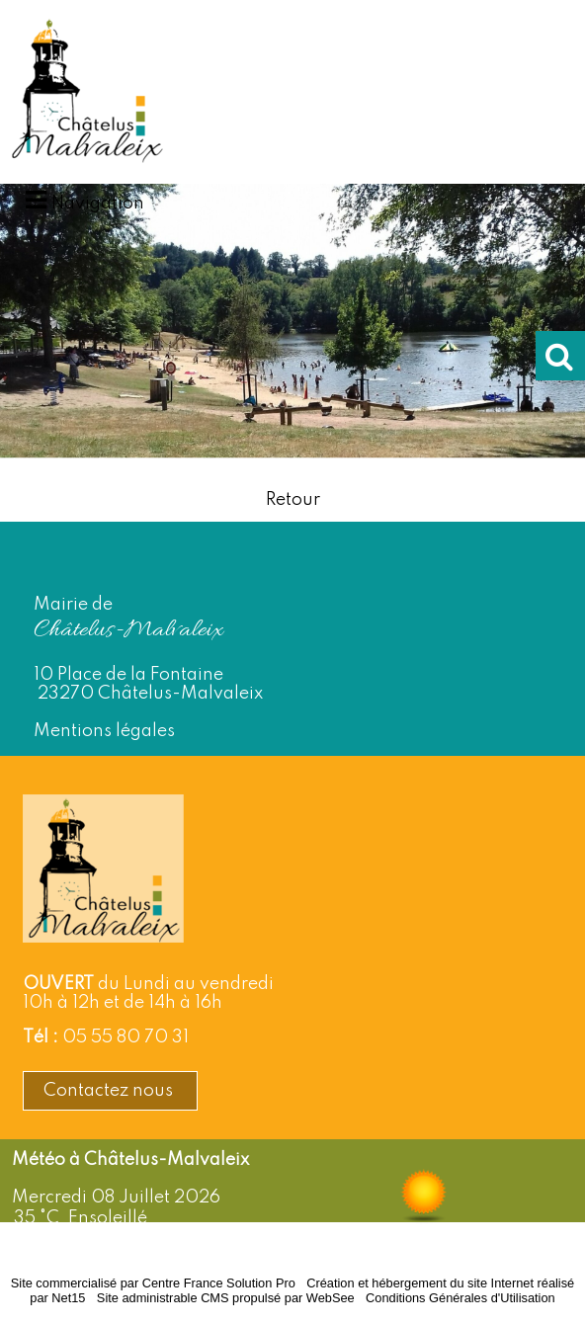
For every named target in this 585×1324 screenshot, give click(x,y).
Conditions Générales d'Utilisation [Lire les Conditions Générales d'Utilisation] (460, 1297)
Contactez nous (110, 1091)
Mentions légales (104, 731)
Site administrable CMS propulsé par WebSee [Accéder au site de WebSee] (226, 1297)
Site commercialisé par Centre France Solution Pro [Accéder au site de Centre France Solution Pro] (153, 1283)
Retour (293, 500)
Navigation (97, 203)
